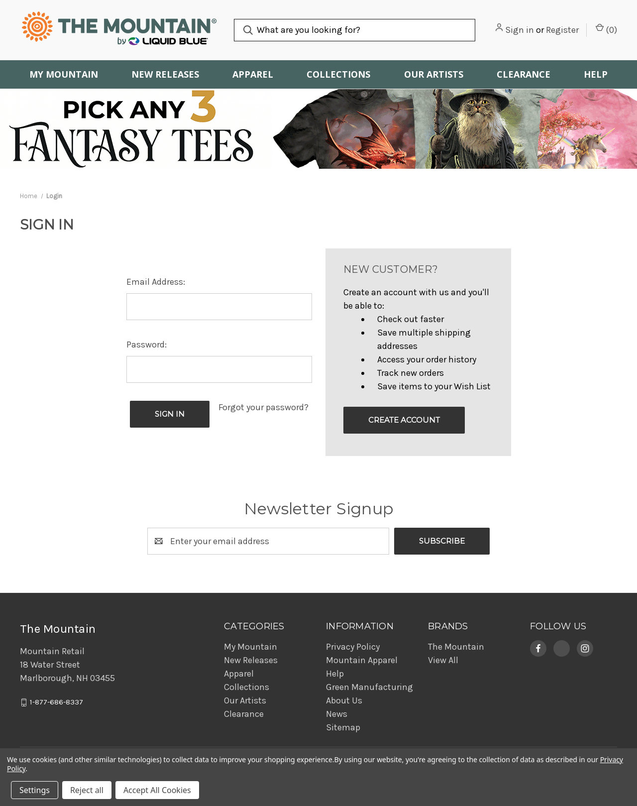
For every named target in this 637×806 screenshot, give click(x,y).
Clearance (523, 74)
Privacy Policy (353, 646)
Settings (34, 790)
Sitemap (343, 727)
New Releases (165, 74)
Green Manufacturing (369, 687)
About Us (344, 700)
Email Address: (155, 281)
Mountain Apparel (362, 660)
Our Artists (433, 74)
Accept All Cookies (157, 790)
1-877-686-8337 (56, 702)
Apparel (252, 74)
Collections (338, 74)
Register (562, 29)
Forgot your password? (263, 407)
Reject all (87, 790)
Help (596, 74)
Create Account (404, 420)
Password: (146, 344)
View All (443, 660)
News (336, 713)
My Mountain (63, 74)
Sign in (519, 29)
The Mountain (456, 646)
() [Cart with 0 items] (606, 29)
